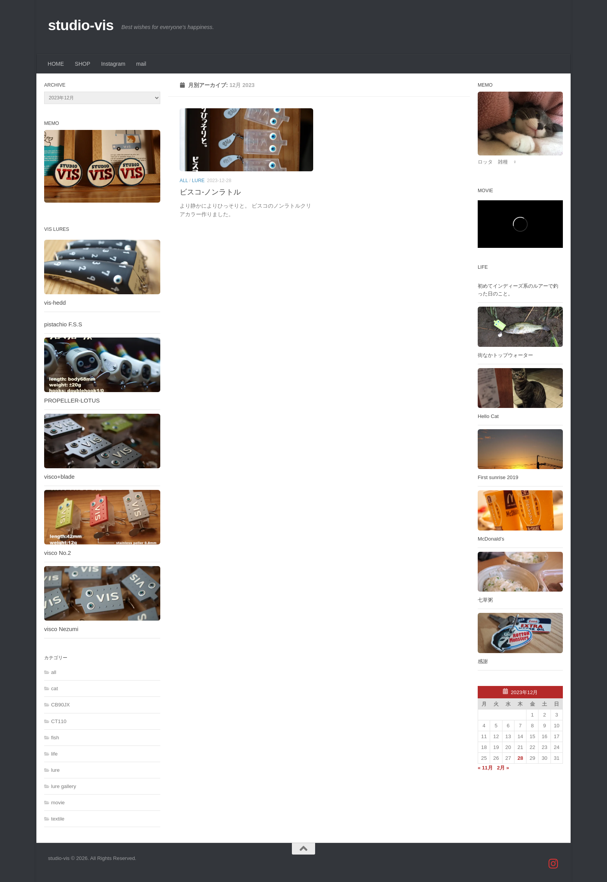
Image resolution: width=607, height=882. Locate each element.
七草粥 (485, 600)
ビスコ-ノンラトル (210, 192)
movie (58, 802)
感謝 (483, 661)
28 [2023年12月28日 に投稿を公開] (520, 758)
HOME (56, 64)
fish (55, 737)
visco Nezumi (61, 629)
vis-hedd (55, 303)
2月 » (503, 768)
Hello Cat (488, 416)
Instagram (113, 64)
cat (54, 688)
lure (198, 180)
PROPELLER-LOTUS (72, 400)
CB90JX (60, 705)
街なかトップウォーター (505, 355)
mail (141, 64)
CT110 (59, 721)
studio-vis (81, 25)
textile (57, 819)
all (184, 180)
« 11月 (485, 768)
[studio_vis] (553, 863)
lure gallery (63, 786)
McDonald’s (491, 539)
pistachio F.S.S (63, 324)
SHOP (82, 64)
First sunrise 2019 (498, 477)
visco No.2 (57, 553)
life (54, 754)
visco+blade (59, 477)
